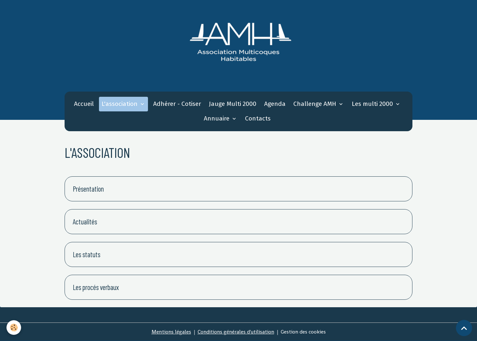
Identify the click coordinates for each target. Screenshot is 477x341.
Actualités (85, 221)
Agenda (275, 103)
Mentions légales (171, 331)
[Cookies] (13, 327)
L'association (120, 103)
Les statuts (86, 254)
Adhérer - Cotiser (177, 103)
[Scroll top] (464, 328)
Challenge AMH (315, 103)
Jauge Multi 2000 (232, 103)
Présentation (88, 188)
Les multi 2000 (373, 103)
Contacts (258, 118)
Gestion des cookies (303, 331)
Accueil (84, 103)
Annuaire (217, 118)
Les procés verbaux (96, 287)
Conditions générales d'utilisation (236, 331)
